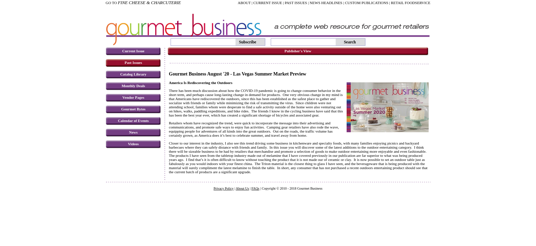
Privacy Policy (224, 188)
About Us (242, 188)
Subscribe (247, 42)
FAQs (255, 188)
